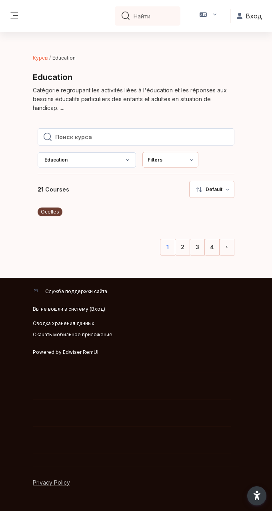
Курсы (40, 58)
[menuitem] (170, 160)
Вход (97, 309)
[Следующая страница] (226, 247)
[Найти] (154, 16)
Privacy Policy (51, 482)
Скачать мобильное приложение (72, 334)
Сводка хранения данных (63, 323)
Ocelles (50, 212)
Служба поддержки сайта (76, 291)
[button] (208, 16)
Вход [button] (249, 16)
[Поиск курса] (142, 137)
